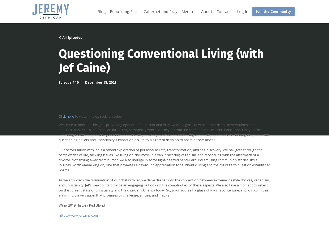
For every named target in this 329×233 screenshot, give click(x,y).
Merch (187, 11)
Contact (224, 11)
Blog (102, 11)
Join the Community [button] (273, 11)
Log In (242, 11)
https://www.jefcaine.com (78, 215)
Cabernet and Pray (160, 11)
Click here (66, 116)
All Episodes (72, 37)
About (206, 11)
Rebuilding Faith (125, 11)
